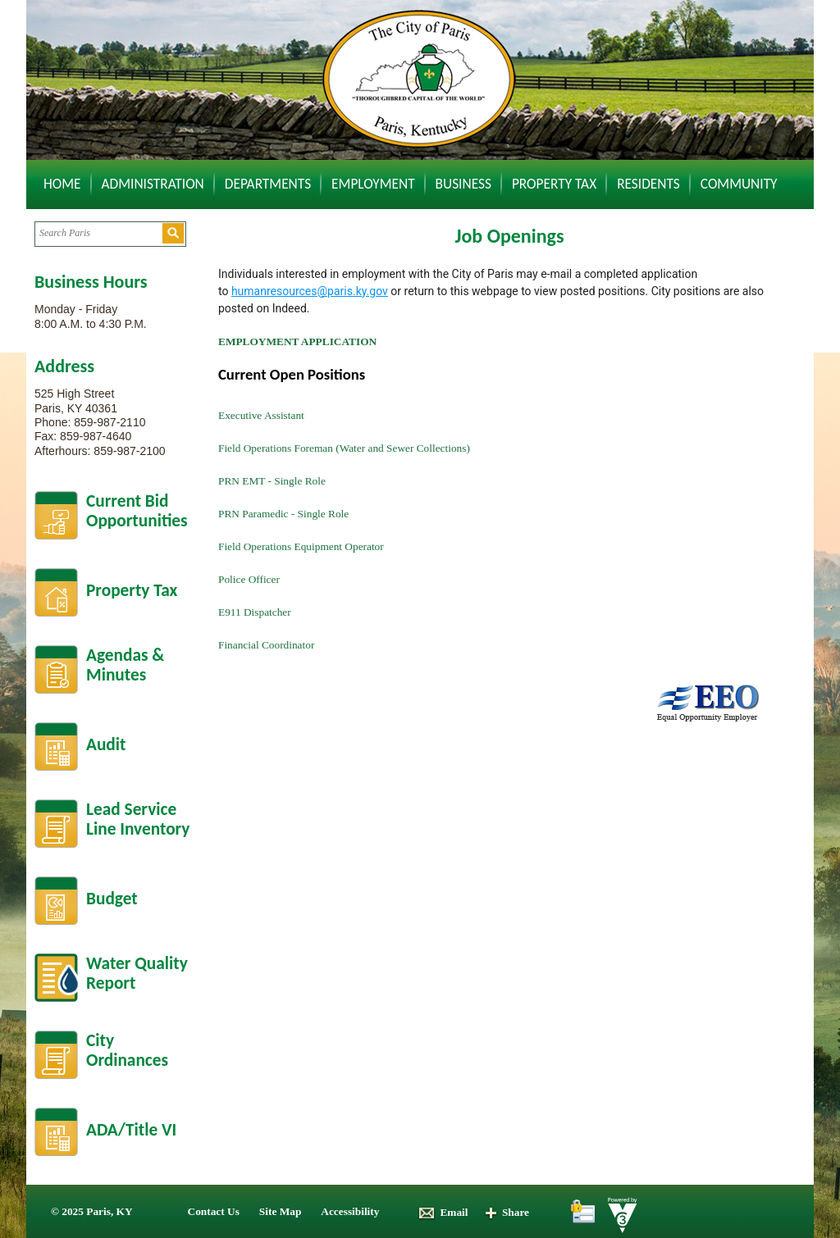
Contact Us (214, 1211)
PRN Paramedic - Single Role (283, 513)
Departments (268, 184)
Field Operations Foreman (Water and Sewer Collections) (344, 448)
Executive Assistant (261, 415)
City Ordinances (127, 1051)
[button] (173, 233)
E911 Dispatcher (254, 612)
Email (443, 1212)
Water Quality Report (137, 974)
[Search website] (98, 233)
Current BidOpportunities (137, 511)
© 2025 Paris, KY (92, 1211)
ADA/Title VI (131, 1129)
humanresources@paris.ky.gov (309, 291)
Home (62, 184)
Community (739, 184)
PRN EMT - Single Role (272, 481)
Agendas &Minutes (125, 665)
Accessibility (350, 1211)
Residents (648, 184)
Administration (153, 184)
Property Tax (554, 184)
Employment (373, 184)
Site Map (280, 1211)
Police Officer (249, 579)
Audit (106, 744)
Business (463, 184)
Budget (112, 898)
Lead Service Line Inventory (137, 819)
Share (506, 1212)
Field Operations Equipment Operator (301, 546)
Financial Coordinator (266, 645)
